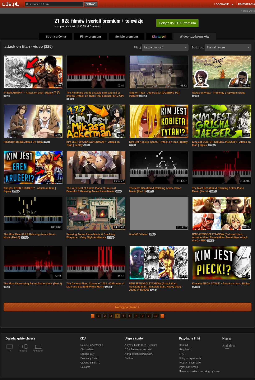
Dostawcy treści (89, 358)
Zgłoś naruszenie (188, 367)
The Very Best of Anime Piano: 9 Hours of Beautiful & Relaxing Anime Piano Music (91, 190)
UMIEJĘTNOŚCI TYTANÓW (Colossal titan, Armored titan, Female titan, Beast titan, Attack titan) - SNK (220, 237)
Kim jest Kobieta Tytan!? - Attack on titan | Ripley (158, 142)
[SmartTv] (26, 353)
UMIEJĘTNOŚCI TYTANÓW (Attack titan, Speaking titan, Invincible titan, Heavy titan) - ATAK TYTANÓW (155, 286)
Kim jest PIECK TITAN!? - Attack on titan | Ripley (221, 283)
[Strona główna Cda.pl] (11, 4)
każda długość (165, 47)
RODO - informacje (190, 362)
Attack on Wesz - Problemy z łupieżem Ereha (218, 92)
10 (155, 315)
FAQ (181, 353)
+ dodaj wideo (248, 11)
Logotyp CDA (87, 353)
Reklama (85, 367)
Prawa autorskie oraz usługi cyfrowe (199, 371)
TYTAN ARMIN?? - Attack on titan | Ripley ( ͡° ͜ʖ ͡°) (32, 92)
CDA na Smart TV (90, 362)
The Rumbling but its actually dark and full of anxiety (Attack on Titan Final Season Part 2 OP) (95, 94)
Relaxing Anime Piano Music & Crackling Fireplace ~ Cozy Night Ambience (90, 236)
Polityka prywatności (190, 358)
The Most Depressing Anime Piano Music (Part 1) (33, 283)
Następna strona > (125, 307)
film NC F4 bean (138, 234)
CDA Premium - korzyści (138, 349)
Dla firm (129, 358)
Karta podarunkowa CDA (139, 353)
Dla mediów (87, 349)
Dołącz (177, 23)
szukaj (91, 4)
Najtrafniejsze (228, 47)
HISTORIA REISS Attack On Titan (23, 142)
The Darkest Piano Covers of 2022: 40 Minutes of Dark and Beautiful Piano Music (95, 285)
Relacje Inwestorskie (91, 345)
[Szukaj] (54, 4)
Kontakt (183, 345)
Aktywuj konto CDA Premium (141, 345)
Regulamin (185, 349)
